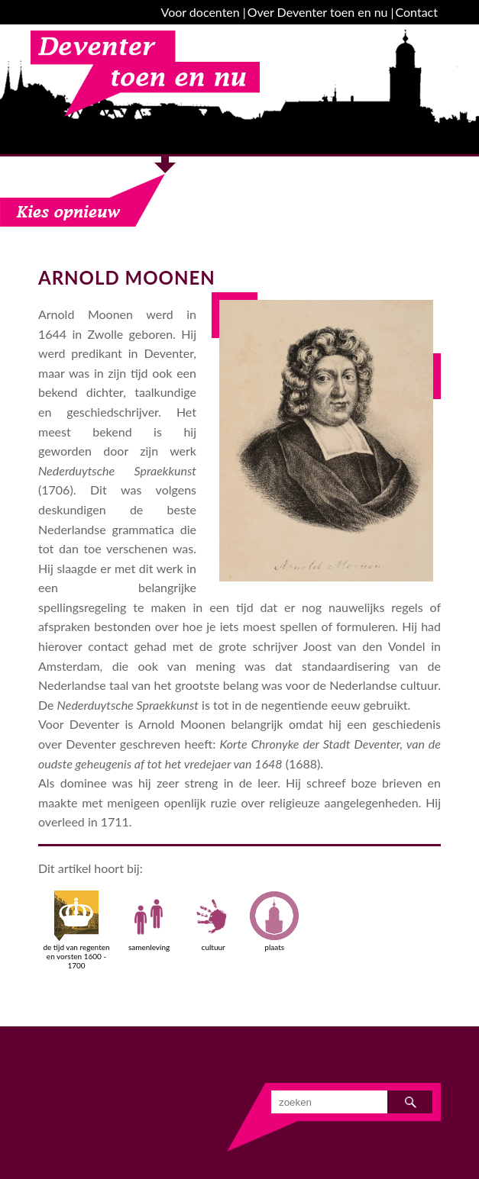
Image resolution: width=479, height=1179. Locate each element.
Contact (417, 12)
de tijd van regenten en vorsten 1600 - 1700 (76, 930)
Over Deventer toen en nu (318, 12)
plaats (274, 921)
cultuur (213, 921)
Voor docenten (200, 12)
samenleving (149, 921)
